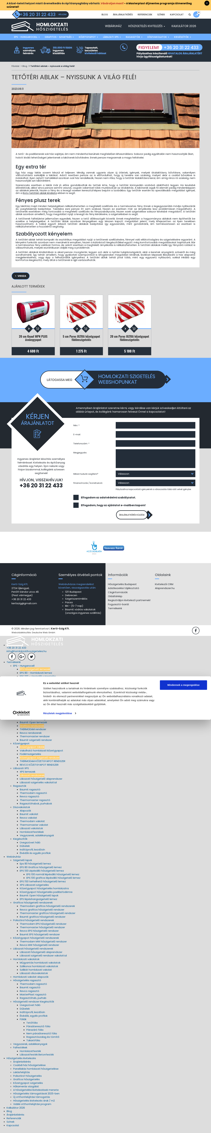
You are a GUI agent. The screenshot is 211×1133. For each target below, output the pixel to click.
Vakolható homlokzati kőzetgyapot (41, 755)
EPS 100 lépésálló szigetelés (36, 723)
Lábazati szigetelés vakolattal (38, 786)
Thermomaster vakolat (34, 829)
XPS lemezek (27, 776)
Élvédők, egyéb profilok (33, 1020)
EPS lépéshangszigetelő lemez (38, 903)
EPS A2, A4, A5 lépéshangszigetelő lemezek (46, 687)
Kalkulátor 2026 (184, 26)
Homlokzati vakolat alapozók (30, 981)
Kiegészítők (182, 37)
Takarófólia (33, 1045)
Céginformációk (118, 596)
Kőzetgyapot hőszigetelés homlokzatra (44, 893)
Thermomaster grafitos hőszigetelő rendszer (47, 917)
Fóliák (23, 1023)
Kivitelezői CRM (164, 588)
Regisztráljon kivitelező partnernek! (129, 604)
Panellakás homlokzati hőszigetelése (36, 1073)
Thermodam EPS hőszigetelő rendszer (43, 928)
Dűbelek (25, 850)
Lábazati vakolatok (31, 832)
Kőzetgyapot (88, 37)
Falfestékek (20, 1052)
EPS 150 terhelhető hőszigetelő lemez (43, 885)
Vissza (22, 276)
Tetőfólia (32, 1027)
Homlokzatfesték (30, 1055)
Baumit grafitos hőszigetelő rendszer (42, 921)
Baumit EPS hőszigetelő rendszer (40, 938)
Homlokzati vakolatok (26, 963)
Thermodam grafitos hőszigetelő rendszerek (47, 910)
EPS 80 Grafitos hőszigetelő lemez (41, 871)
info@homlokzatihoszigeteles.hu (26, 655)
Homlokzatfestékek (32, 836)
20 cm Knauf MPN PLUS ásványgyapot (33, 338)
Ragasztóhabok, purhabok (36, 808)
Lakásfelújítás (21, 1076)
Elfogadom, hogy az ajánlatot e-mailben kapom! (113, 507)
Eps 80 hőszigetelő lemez (35, 868)
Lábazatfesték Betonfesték (37, 1059)
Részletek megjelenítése (57, 1126)
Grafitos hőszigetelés (26, 1083)
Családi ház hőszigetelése (29, 1069)
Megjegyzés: (80, 455)
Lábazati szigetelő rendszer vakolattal (43, 960)
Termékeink (115, 612)
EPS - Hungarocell (27, 37)
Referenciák (145, 14)
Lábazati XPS (112, 37)
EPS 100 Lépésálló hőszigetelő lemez (42, 875)
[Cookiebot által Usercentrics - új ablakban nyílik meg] (21, 1126)
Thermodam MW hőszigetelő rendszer (43, 945)
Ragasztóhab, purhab (33, 1002)
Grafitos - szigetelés (59, 37)
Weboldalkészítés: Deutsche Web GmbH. (34, 636)
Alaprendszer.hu (165, 592)
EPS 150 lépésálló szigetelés (37, 684)
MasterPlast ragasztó (33, 998)
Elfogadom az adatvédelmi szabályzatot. (108, 500)
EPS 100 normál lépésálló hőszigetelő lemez (52, 878)
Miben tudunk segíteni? (85, 476)
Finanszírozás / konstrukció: (88, 485)
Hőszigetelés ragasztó (27, 984)
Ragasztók (134, 37)
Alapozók (25, 815)
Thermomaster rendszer (35, 740)
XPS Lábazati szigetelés (34, 889)
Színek (161, 14)
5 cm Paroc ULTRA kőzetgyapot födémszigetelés (81, 338)
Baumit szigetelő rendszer (36, 744)
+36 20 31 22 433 (41, 488)
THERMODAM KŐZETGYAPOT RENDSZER (42, 765)
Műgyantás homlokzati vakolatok (40, 967)
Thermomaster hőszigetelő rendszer (42, 931)
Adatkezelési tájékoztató (123, 592)
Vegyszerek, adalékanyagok (37, 839)
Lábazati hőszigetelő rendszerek (33, 953)
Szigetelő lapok (22, 864)
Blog (105, 14)
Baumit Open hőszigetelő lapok (39, 899)
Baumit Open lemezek (33, 726)
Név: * (76, 427)
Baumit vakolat (29, 818)
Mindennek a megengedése (183, 1098)
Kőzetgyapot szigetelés (28, 1087)
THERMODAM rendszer (33, 733)
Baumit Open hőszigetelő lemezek (41, 691)
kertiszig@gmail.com (24, 607)
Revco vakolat (28, 822)
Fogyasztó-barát (118, 608)
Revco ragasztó (29, 801)
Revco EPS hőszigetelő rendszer (39, 935)
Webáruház (113, 26)
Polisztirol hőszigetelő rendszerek (33, 924)
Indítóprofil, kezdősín (32, 854)
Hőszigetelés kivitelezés (146, 26)
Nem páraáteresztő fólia (41, 1037)
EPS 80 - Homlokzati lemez (36, 677)
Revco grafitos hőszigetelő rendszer (42, 914)
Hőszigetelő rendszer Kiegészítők (33, 1006)
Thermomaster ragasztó (35, 804)
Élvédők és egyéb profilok (35, 857)
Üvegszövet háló (30, 846)
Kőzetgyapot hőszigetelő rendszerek (36, 942)
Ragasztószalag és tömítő (42, 1041)
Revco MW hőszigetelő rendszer (39, 949)
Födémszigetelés (30, 758)
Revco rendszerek (31, 737)
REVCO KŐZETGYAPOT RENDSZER (39, 769)
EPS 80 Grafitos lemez (33, 719)
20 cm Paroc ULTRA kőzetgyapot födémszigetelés (129, 338)
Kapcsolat (177, 14)
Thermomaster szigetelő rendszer (41, 705)
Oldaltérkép (115, 600)
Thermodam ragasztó (33, 797)
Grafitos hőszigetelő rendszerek (33, 907)
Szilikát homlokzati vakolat (36, 974)
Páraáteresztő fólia (38, 1030)
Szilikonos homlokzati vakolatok (39, 970)
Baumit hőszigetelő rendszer (37, 709)
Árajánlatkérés (123, 14)
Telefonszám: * (81, 446)
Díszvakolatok (158, 37)
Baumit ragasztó (30, 793)
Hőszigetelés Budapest (122, 588)
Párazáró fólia (34, 1034)
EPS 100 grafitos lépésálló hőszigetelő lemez (53, 882)
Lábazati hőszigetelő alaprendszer (41, 783)
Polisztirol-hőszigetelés (27, 1080)
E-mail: (77, 437)
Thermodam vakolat (32, 825)
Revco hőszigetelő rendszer (37, 702)
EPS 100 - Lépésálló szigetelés (38, 680)
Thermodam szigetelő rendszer (39, 698)
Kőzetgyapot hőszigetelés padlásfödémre (46, 896)
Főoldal (15, 66)
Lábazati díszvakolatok (34, 977)
